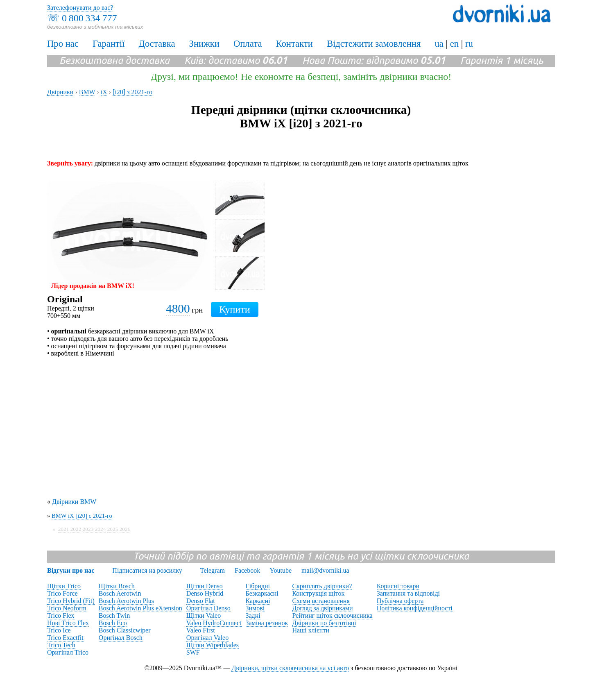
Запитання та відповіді (408, 593)
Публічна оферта (400, 600)
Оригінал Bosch (121, 637)
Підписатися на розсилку (147, 570)
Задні (253, 615)
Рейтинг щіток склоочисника (332, 615)
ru (469, 44)
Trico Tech (61, 644)
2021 (63, 529)
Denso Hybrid (204, 593)
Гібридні (258, 586)
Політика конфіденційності (415, 608)
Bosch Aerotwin (120, 593)
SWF (193, 652)
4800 (178, 308)
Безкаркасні (262, 593)
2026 (125, 529)
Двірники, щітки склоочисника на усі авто (290, 667)
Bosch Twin (114, 615)
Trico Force (62, 593)
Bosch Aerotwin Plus (126, 600)
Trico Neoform (66, 608)
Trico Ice (59, 630)
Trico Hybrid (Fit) (71, 600)
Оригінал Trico (67, 652)
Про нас (63, 44)
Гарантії (109, 44)
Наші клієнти (310, 630)
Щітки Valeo (203, 615)
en (454, 44)
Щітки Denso (204, 586)
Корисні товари (398, 586)
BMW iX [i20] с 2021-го (82, 515)
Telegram (212, 570)
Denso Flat (200, 600)
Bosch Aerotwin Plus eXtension (140, 608)
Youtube (281, 570)
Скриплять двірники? (322, 586)
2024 (100, 529)
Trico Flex (61, 615)
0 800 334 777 (89, 18)
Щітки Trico (64, 586)
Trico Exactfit (65, 637)
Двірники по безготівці (324, 622)
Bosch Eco (113, 622)
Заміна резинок (267, 622)
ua (439, 44)
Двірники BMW (74, 501)
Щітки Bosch (117, 586)
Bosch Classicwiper (125, 630)
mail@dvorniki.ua (325, 570)
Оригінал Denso (208, 608)
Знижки (204, 44)
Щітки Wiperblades (212, 644)
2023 (88, 529)
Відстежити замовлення (374, 44)
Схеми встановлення (320, 600)
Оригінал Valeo (207, 637)
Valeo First (200, 630)
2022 (75, 529)
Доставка (157, 44)
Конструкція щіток (318, 593)
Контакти (294, 44)
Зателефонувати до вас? (80, 7)
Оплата (247, 44)
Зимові (255, 608)
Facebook (247, 570)
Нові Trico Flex (68, 622)
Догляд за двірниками (322, 608)
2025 (112, 529)
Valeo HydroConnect (214, 622)
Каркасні (258, 600)
